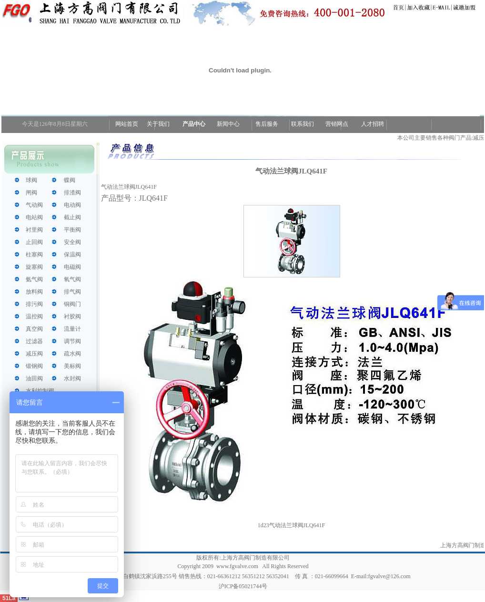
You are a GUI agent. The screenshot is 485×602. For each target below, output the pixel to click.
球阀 (31, 180)
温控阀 (34, 316)
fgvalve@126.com (389, 576)
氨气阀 (34, 279)
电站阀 (34, 217)
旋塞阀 (34, 267)
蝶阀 (69, 180)
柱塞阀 (34, 254)
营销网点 (336, 124)
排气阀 (72, 291)
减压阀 (34, 353)
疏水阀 (72, 353)
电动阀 (72, 205)
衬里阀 (34, 229)
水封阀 (72, 378)
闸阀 (31, 192)
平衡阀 (72, 229)
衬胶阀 (72, 316)
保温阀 (72, 254)
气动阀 (34, 205)
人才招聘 (372, 124)
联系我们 (302, 124)
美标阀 (72, 366)
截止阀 (72, 217)
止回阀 (34, 242)
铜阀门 (72, 304)
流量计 (72, 329)
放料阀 (34, 291)
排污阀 (34, 304)
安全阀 (72, 242)
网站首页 (126, 124)
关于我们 (158, 124)
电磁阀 (72, 267)
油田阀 (34, 378)
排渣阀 (72, 192)
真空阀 (34, 329)
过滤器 (34, 341)
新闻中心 (228, 124)
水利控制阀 (40, 391)
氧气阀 (72, 279)
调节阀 (72, 341)
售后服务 (266, 124)
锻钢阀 (34, 366)
